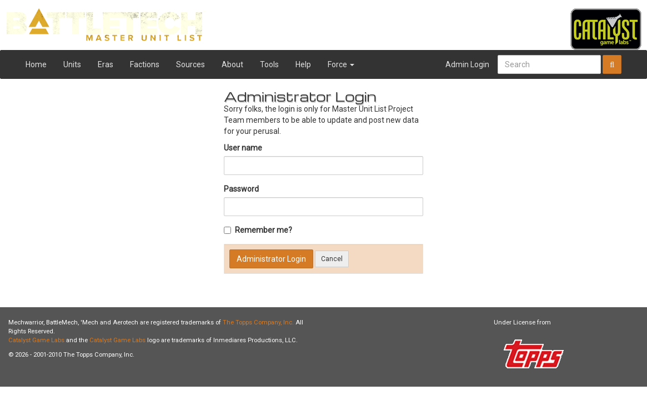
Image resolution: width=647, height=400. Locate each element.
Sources (190, 64)
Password (241, 188)
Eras (105, 64)
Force (341, 64)
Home (36, 64)
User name (243, 147)
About (232, 64)
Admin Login (467, 64)
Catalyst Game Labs (36, 340)
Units (72, 64)
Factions (144, 64)
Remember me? (258, 230)
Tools (269, 64)
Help (303, 64)
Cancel (332, 259)
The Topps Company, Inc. (258, 322)
